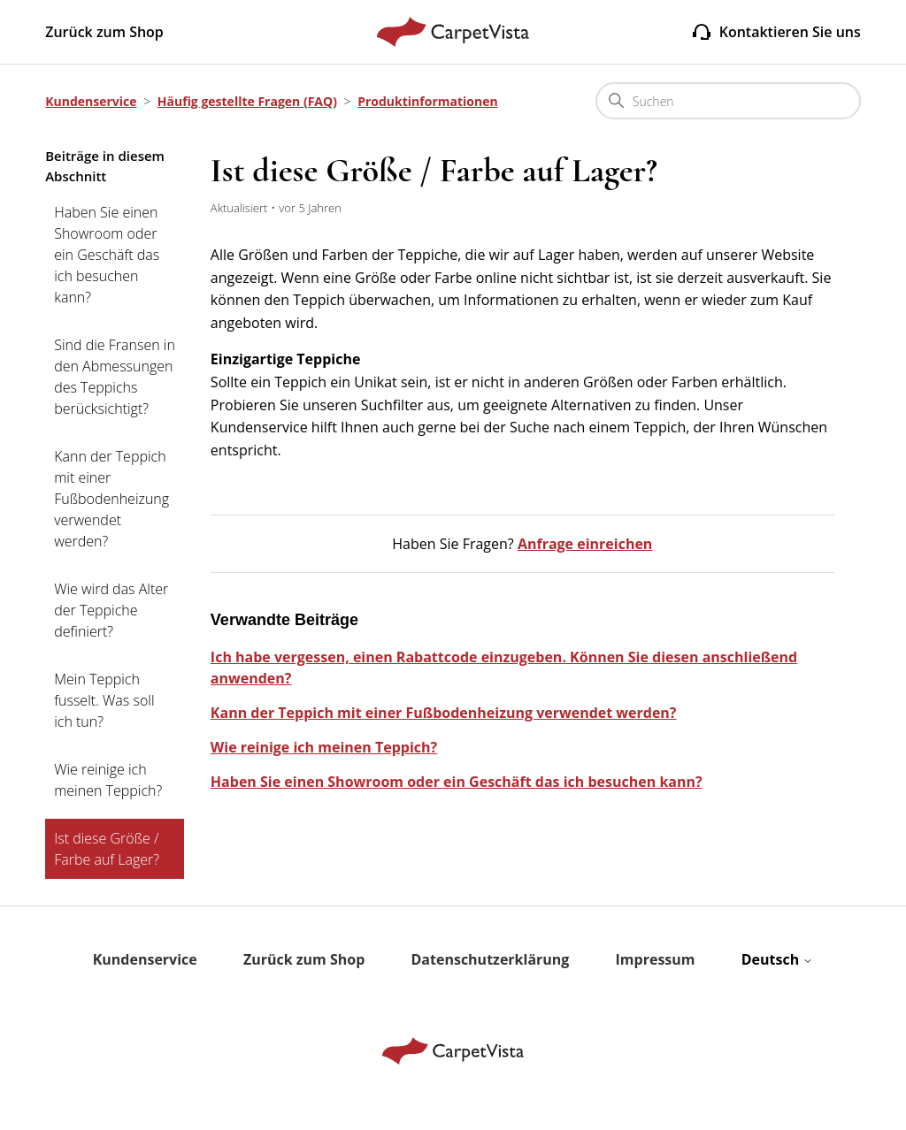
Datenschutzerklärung (490, 959)
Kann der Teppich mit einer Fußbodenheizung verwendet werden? (111, 499)
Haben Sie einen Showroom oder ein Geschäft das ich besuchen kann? (106, 254)
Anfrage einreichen (585, 544)
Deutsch (777, 959)
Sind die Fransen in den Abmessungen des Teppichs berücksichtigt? (114, 376)
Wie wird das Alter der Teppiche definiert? (111, 610)
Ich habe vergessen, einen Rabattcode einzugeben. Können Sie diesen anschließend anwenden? (504, 667)
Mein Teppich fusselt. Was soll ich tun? (104, 700)
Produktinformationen (427, 101)
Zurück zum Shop (104, 32)
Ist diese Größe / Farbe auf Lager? (106, 848)
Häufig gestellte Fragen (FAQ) (247, 101)
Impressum (655, 959)
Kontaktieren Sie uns (776, 31)
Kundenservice (90, 101)
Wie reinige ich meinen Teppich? (108, 780)
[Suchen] (728, 100)
